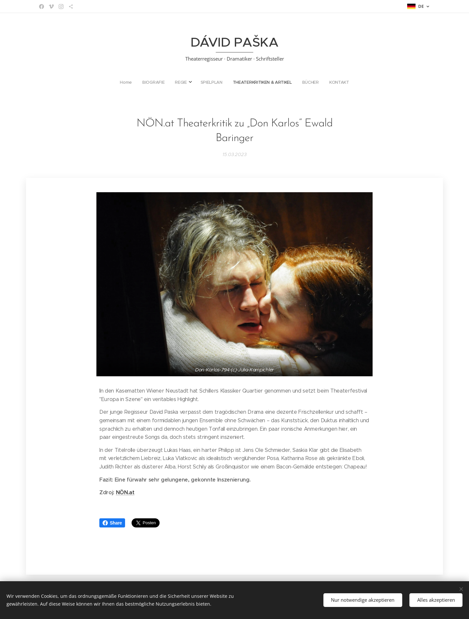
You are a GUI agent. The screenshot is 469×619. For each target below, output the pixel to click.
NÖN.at (125, 492)
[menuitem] (204, 82)
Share (112, 522)
